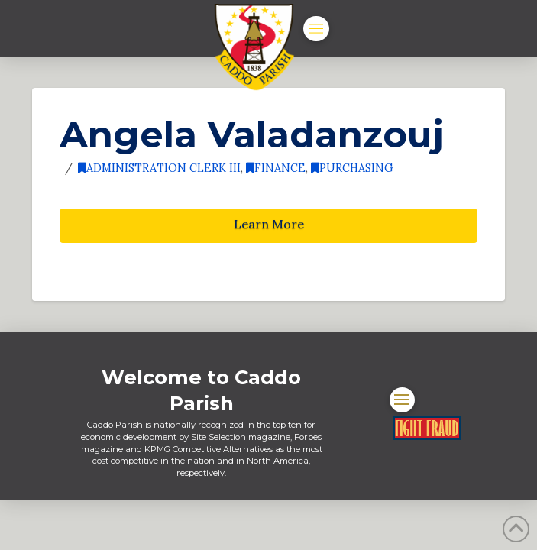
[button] (316, 29)
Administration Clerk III (159, 167)
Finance (276, 167)
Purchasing (352, 167)
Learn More (269, 223)
